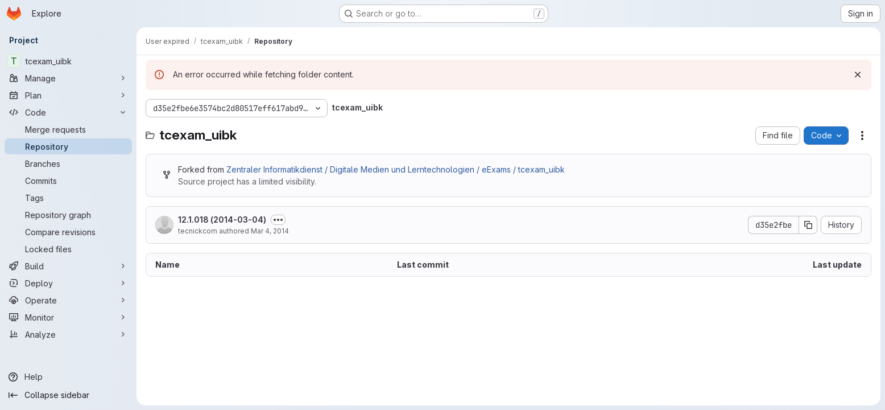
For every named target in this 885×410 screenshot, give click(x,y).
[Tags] (68, 198)
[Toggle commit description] (278, 220)
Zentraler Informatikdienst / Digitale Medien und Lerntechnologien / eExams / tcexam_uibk (395, 169)
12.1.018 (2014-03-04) (222, 219)
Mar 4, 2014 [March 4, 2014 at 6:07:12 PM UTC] (270, 231)
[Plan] (68, 95)
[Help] (68, 377)
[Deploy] (68, 283)
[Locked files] (68, 249)
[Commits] (68, 180)
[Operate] (68, 300)
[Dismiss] (858, 74)
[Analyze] (68, 334)
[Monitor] (68, 317)
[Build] (68, 266)
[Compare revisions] (68, 232)
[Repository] (68, 146)
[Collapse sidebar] (68, 395)
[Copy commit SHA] (808, 225)
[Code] (68, 112)
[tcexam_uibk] (68, 61)
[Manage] (68, 78)
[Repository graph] (68, 215)
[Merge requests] (68, 129)
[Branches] (68, 163)
